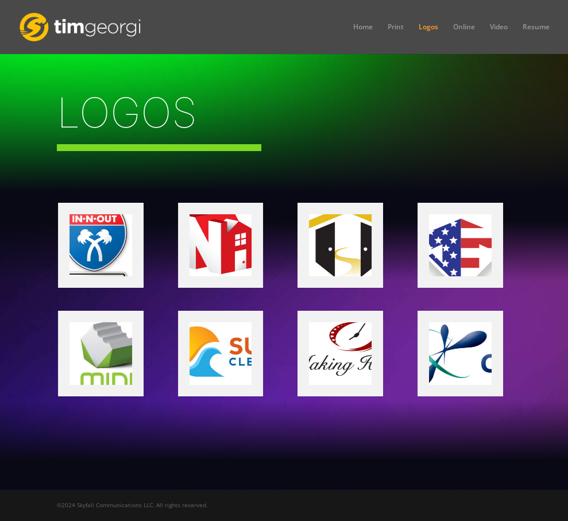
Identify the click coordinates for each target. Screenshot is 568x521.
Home (363, 27)
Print (396, 27)
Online (464, 27)
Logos (428, 27)
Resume (536, 27)
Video (499, 27)
